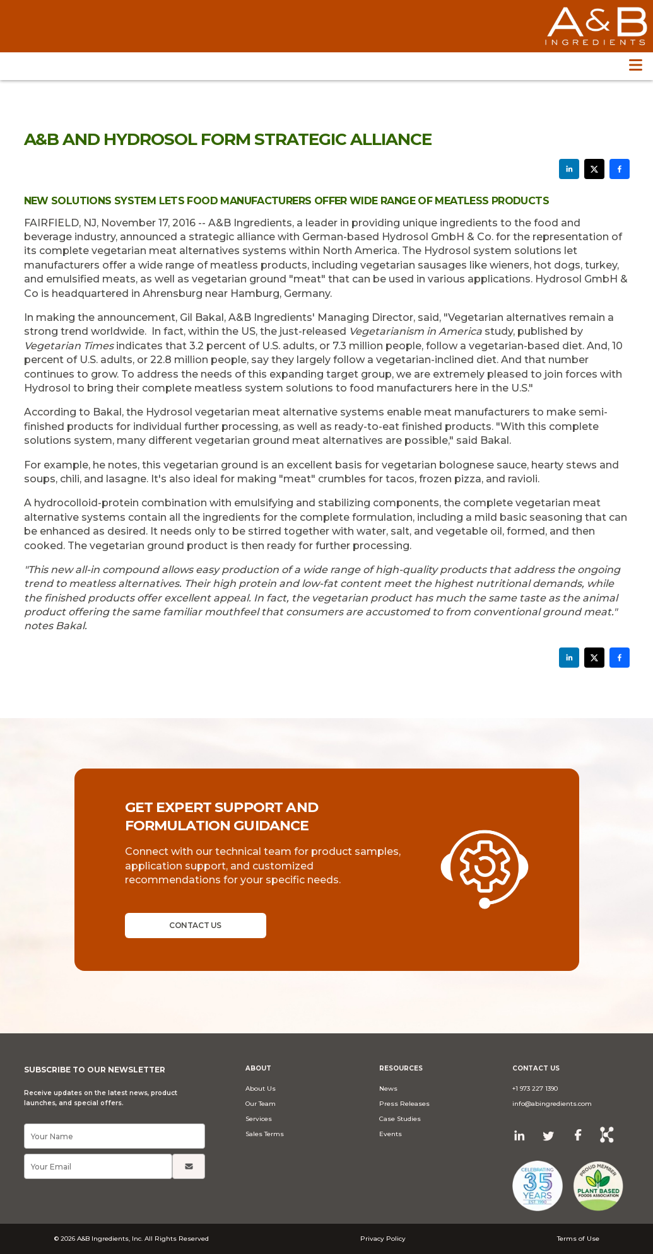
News (388, 1088)
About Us (260, 1088)
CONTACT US (195, 925)
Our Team (260, 1104)
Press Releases (404, 1104)
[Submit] (189, 1166)
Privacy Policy (383, 1238)
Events (390, 1134)
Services (258, 1119)
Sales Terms (264, 1134)
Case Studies (400, 1119)
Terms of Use (578, 1238)
